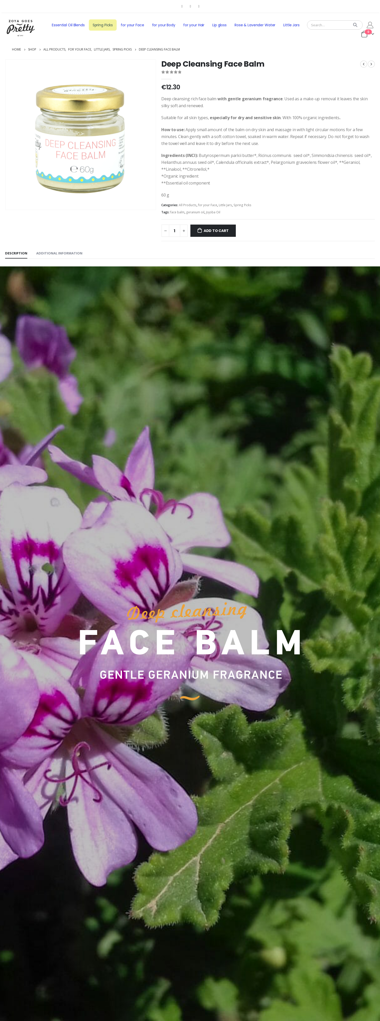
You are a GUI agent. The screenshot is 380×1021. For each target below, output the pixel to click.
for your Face (132, 25)
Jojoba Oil (213, 212)
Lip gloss (219, 25)
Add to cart (216, 230)
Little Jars (291, 25)
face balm (177, 212)
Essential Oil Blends (68, 25)
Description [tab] (16, 253)
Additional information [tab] (59, 253)
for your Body (163, 25)
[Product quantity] (174, 231)
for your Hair (193, 25)
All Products (188, 205)
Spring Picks (103, 25)
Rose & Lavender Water (255, 25)
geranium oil (195, 212)
